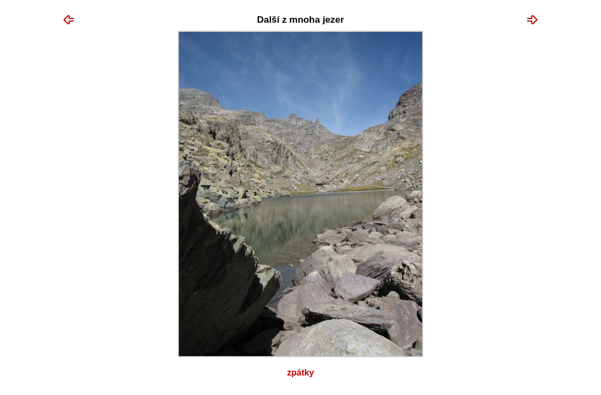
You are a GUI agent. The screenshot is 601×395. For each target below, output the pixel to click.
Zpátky (300, 372)
